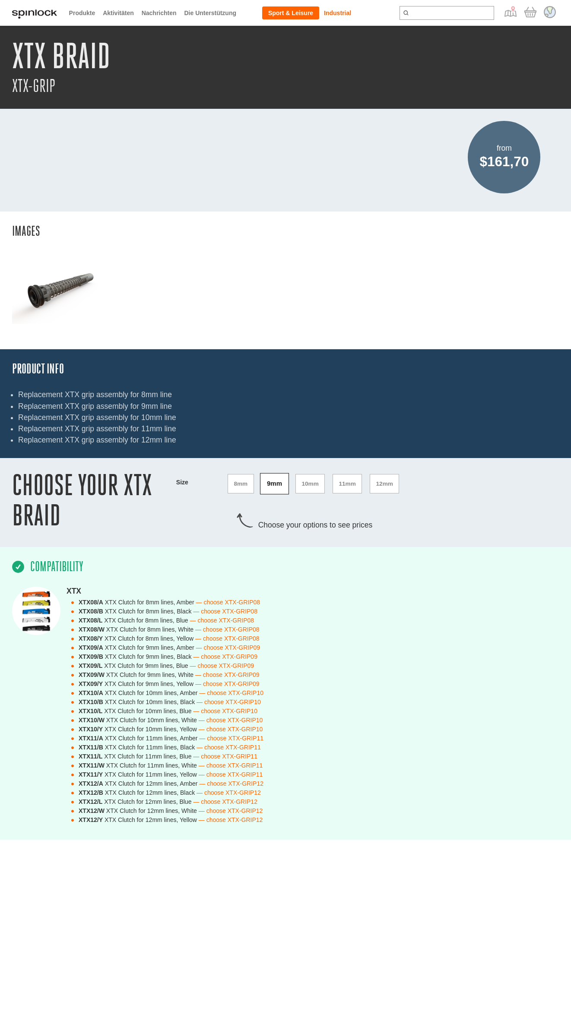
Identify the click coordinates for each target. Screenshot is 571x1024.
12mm (388, 483)
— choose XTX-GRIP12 (231, 781)
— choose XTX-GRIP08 (228, 600)
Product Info (38, 368)
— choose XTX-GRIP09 (228, 645)
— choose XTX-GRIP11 (231, 736)
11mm (350, 483)
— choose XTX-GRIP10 (231, 691)
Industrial (337, 12)
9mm (276, 483)
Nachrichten (159, 12)
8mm (241, 483)
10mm (312, 483)
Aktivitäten (118, 12)
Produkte (82, 12)
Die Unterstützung (210, 12)
